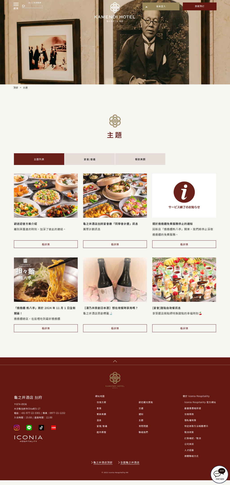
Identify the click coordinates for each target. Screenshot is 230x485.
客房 (99, 412)
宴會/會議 (89, 160)
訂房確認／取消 (192, 442)
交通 (141, 412)
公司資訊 (189, 448)
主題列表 (39, 160)
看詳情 (46, 246)
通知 (141, 418)
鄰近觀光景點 (146, 406)
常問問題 (143, 430)
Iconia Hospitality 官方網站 (200, 406)
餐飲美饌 (140, 160)
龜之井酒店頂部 (103, 467)
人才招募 (189, 454)
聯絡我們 (143, 436)
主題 (141, 424)
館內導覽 (101, 436)
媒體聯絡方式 (191, 460)
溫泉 (99, 424)
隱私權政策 (190, 424)
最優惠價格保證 (192, 412)
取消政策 (189, 436)
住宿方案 (101, 406)
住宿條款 (189, 418)
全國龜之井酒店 (130, 467)
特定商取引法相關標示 (196, 430)
